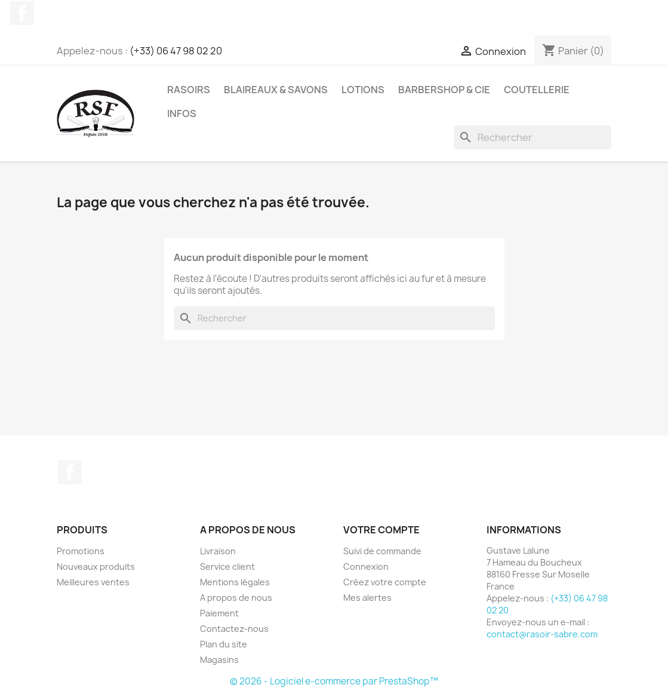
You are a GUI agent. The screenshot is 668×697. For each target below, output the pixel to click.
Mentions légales (235, 582)
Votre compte (381, 529)
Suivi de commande (382, 551)
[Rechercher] (532, 137)
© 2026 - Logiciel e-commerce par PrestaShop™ (334, 681)
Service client (227, 566)
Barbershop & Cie (444, 89)
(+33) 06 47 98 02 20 (176, 50)
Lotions (362, 89)
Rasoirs (188, 89)
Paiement (219, 613)
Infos (181, 113)
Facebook (22, 13)
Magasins (219, 659)
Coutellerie (537, 89)
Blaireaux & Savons (276, 89)
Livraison (218, 551)
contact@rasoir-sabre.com (542, 634)
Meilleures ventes (93, 582)
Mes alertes (367, 597)
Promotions (80, 551)
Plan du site (223, 644)
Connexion (366, 566)
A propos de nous (236, 597)
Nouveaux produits (96, 566)
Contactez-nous (234, 628)
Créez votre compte (384, 582)
